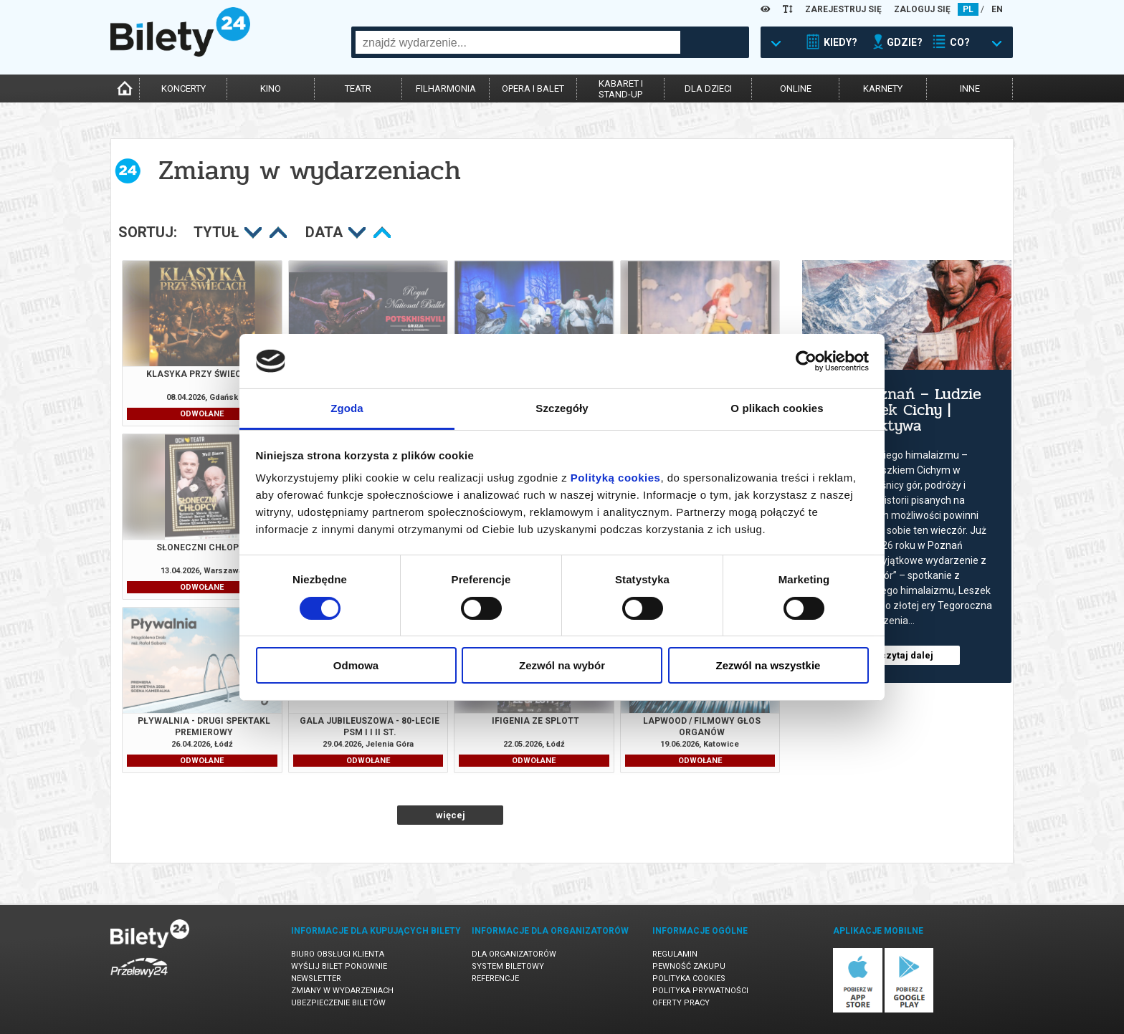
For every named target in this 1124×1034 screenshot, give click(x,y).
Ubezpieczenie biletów (338, 1002)
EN (997, 9)
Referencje (495, 978)
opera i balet (533, 88)
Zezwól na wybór (562, 665)
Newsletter (316, 978)
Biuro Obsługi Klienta (337, 954)
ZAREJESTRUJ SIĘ (843, 9)
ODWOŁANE (202, 413)
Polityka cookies (688, 978)
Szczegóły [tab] (561, 408)
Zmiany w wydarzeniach (342, 990)
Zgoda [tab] (346, 408)
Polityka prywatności (700, 990)
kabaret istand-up (621, 89)
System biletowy (508, 966)
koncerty (183, 88)
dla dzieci (708, 88)
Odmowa (355, 665)
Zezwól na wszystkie (768, 665)
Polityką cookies (616, 477)
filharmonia (446, 88)
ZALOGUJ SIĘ (922, 9)
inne (970, 88)
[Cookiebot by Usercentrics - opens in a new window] (806, 361)
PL (968, 9)
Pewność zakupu (688, 966)
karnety (882, 88)
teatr (358, 88)
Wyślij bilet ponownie (339, 966)
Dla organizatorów (514, 954)
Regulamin (674, 954)
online (795, 88)
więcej (450, 815)
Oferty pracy (681, 1002)
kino (270, 88)
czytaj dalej (906, 655)
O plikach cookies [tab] (776, 408)
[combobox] (518, 42)
